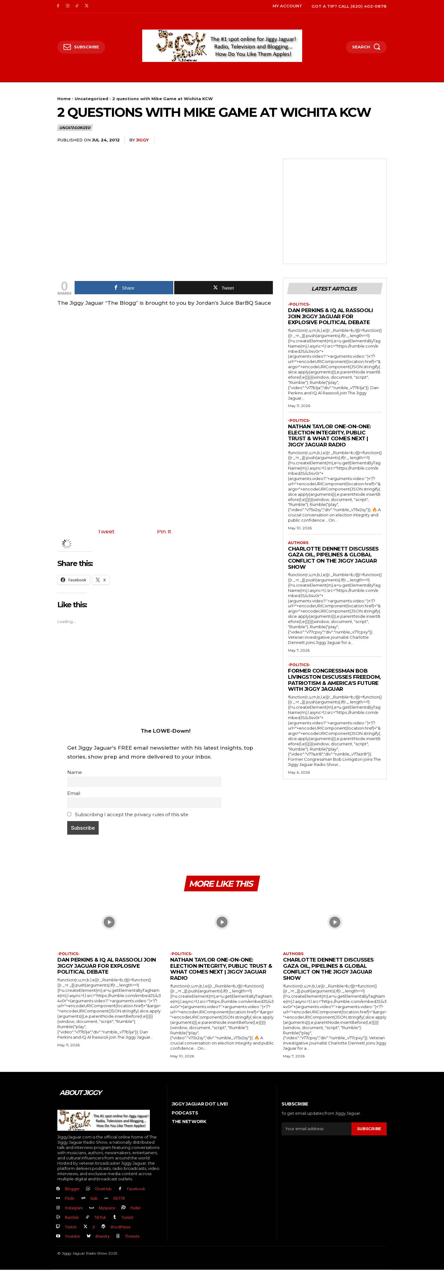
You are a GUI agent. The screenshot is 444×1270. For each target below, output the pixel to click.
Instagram (74, 1208)
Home (64, 98)
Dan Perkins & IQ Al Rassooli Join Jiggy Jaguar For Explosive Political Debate (330, 316)
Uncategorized (91, 98)
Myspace (107, 1208)
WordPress (120, 1227)
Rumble (72, 1217)
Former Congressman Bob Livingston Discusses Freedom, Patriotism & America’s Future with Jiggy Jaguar (334, 680)
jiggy (142, 139)
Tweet (105, 531)
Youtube (72, 1236)
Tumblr (127, 1217)
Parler (135, 1208)
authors (298, 543)
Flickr (70, 1198)
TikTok (100, 1217)
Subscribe (369, 1128)
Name (74, 772)
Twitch (71, 1227)
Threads (132, 1236)
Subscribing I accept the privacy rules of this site (127, 814)
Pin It (164, 531)
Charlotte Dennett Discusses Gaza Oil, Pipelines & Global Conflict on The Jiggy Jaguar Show (333, 558)
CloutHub (103, 1189)
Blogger (72, 1189)
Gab (94, 1198)
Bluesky (102, 1236)
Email (73, 793)
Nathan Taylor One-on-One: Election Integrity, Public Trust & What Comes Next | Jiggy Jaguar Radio (329, 436)
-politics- (299, 304)
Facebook (136, 1189)
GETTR (119, 1198)
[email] (317, 1128)
